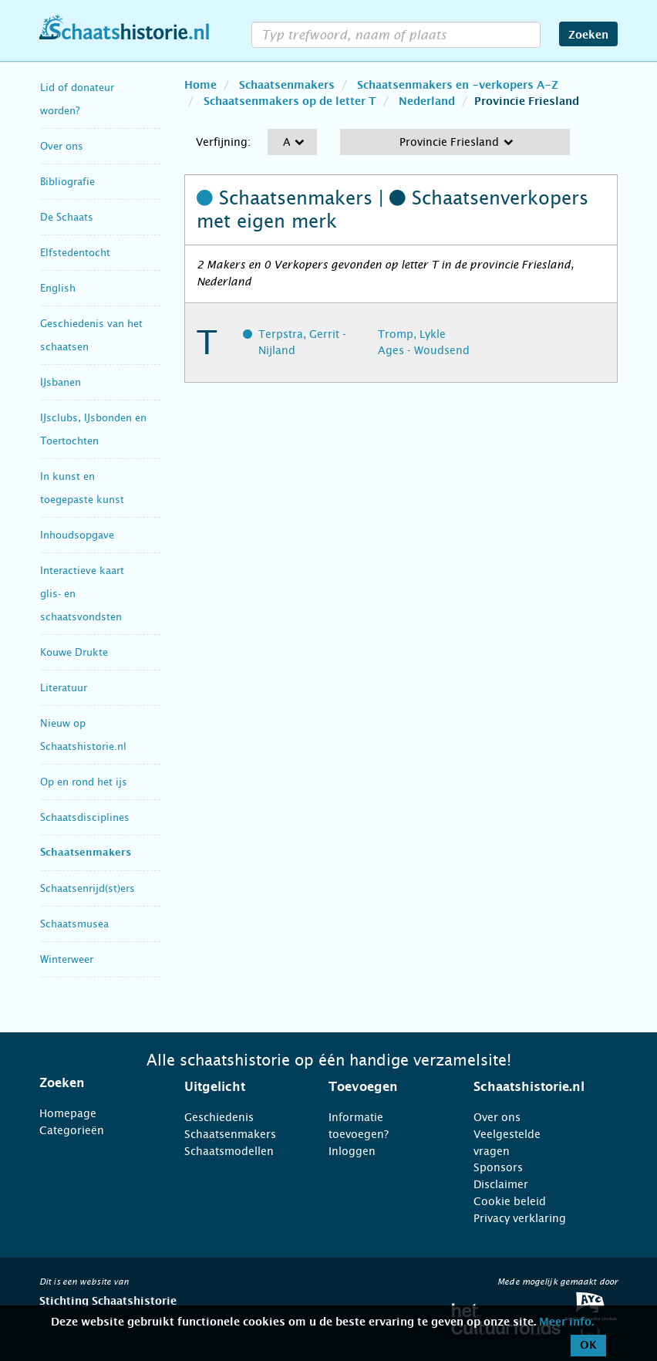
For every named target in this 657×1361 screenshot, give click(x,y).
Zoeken (588, 35)
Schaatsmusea (74, 924)
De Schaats (66, 217)
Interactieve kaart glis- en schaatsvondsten (82, 594)
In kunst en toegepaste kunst (82, 488)
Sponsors (498, 1167)
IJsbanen (60, 382)
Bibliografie (67, 181)
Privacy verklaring (519, 1218)
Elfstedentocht (75, 252)
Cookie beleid (509, 1201)
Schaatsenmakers (85, 853)
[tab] (92, 1083)
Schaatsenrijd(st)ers (87, 888)
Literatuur (63, 688)
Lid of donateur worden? (77, 99)
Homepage (67, 1113)
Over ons (61, 146)
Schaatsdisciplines (85, 817)
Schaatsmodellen (229, 1151)
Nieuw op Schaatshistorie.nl (83, 735)
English (58, 288)
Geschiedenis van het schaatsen (91, 335)
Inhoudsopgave (77, 535)
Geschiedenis (219, 1117)
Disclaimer (500, 1184)
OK (588, 1345)
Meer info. (566, 1322)
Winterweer (66, 959)
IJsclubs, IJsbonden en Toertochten (93, 429)
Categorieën (71, 1130)
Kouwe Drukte (74, 652)
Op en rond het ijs (83, 782)
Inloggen (352, 1151)
